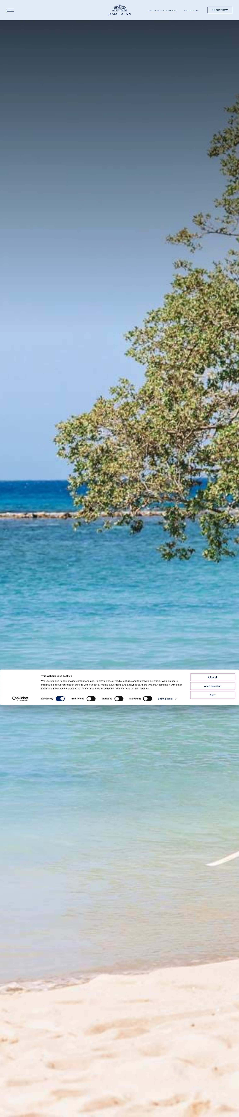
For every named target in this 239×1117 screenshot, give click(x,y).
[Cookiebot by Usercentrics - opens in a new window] (20, 664)
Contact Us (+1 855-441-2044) (162, 10)
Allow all (213, 642)
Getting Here (191, 10)
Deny (213, 660)
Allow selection (212, 651)
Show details (165, 664)
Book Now (220, 10)
